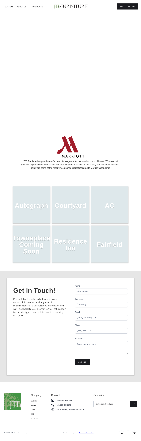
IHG (32, 414)
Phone (77, 325)
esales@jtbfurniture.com (65, 400)
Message (79, 338)
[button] (39, 7)
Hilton (33, 410)
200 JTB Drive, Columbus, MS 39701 (70, 410)
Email (77, 312)
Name (77, 286)
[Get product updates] (111, 404)
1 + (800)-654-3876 (64, 405)
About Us (21, 7)
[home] (70, 7)
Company (79, 299)
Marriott (34, 405)
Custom (9, 7)
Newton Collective (86, 433)
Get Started (127, 6)
